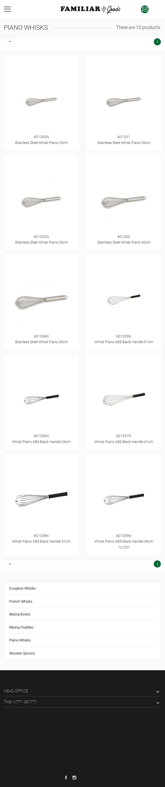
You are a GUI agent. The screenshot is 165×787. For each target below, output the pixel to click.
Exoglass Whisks (22, 588)
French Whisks (20, 601)
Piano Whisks (19, 640)
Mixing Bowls (19, 614)
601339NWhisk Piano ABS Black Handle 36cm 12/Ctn (124, 541)
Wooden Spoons (22, 653)
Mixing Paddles (21, 627)
